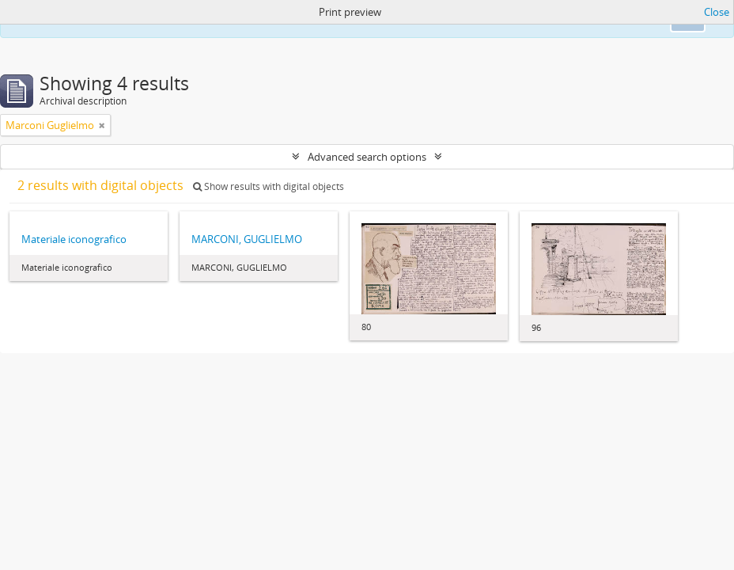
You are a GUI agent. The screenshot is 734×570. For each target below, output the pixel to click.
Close (716, 12)
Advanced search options (367, 157)
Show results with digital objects (268, 186)
